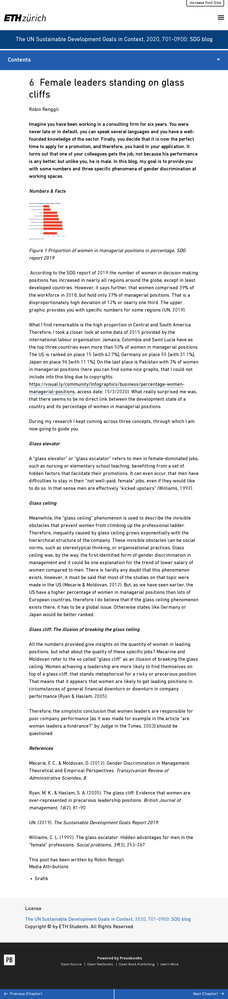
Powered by (119, 958)
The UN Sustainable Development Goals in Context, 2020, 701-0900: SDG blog (114, 40)
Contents (114, 60)
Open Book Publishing (136, 964)
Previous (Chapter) (23, 994)
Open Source (71, 964)
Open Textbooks (100, 964)
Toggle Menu (221, 18)
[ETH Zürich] (27, 18)
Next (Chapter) (208, 994)
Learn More (169, 964)
